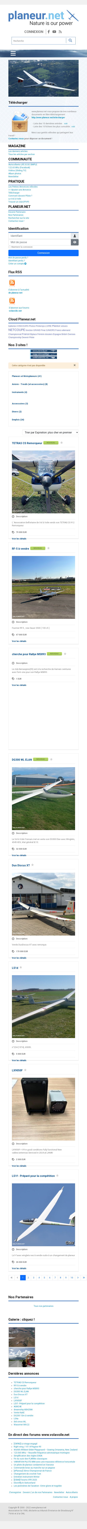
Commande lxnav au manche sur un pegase (34, 1468)
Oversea (71, 334)
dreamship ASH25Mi (23, 1409)
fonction (29, 330)
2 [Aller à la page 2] (28, 1278)
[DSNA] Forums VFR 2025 (25, 1480)
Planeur (56, 326)
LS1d (15, 968)
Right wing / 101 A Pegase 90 (27, 1447)
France (26, 334)
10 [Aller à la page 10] (72, 1278)
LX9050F (17, 1070)
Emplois (18, 420)
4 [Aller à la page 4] (39, 1278)
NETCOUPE (16, 330)
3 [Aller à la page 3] (33, 1278)
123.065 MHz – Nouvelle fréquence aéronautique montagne (42, 1453)
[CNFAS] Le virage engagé (25, 1444)
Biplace (33, 334)
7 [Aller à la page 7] (55, 1278)
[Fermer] (74, 365)
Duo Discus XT (21, 865)
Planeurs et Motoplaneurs (26, 376)
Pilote (31, 337)
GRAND (36, 330)
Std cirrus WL (20, 1421)
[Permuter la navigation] (13, 53)
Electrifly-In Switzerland (24, 1483)
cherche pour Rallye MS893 (29, 654)
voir (66, 123)
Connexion (33, 32)
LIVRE (48, 326)
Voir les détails (19, 539)
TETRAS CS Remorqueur (27, 443)
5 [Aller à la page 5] (44, 1278)
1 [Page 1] (23, 1278)
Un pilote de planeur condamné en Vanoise (34, 1465)
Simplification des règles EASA (28, 1456)
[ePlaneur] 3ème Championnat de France (33, 1471)
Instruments (19, 392)
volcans (64, 326)
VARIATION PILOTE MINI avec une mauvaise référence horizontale (44, 1462)
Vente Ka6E (19, 1412)
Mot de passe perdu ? (18, 258)
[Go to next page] (78, 1277)
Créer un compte (17, 264)
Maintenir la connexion (22, 247)
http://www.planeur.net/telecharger (48, 117)
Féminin (41, 334)
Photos (32, 326)
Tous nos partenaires (43, 1306)
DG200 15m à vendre (23, 1415)
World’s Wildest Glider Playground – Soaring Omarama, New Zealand (45, 1450)
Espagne (57, 334)
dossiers (49, 334)
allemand (66, 330)
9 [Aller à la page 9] (66, 1278)
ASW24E (18, 1406)
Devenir (25, 337)
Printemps (40, 326)
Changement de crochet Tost (27, 1474)
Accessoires (20, 403)
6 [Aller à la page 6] (49, 1278)
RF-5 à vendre (20, 548)
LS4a (16, 1418)
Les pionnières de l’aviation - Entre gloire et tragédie (38, 1486)
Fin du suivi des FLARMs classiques (30, 1459)
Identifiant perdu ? (16, 261)
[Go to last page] (84, 1277)
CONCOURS (22, 326)
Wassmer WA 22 (21, 1424)
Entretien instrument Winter (26, 1477)
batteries (12, 326)
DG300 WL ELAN (22, 759)
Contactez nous (16, 138)
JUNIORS (50, 330)
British (64, 334)
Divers (16, 412)
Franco (58, 330)
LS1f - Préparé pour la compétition (33, 1176)
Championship (14, 337)
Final (43, 330)
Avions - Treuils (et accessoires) (30, 384)
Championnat (14, 334)
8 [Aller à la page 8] (60, 1278)
